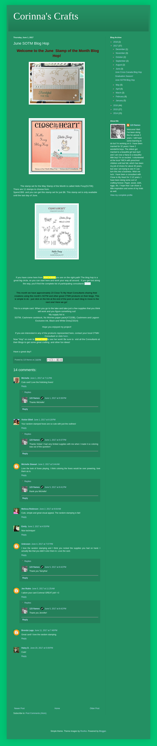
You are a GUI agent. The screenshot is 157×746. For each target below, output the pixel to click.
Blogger (102, 731)
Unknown (25, 544)
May (118, 85)
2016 (115, 105)
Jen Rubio (26, 588)
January (119, 100)
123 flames (34, 398)
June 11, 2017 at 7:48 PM (46, 630)
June (118, 69)
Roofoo (83, 731)
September (121, 61)
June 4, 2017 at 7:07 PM (42, 544)
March (119, 93)
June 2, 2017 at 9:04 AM (50, 509)
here (65, 336)
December (121, 49)
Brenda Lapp (27, 630)
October (119, 57)
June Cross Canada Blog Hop (128, 72)
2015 (115, 109)
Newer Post (19, 708)
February (120, 96)
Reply (24, 386)
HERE (88, 283)
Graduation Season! (124, 76)
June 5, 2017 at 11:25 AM (43, 588)
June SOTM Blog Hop (125, 80)
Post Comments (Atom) (36, 713)
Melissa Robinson (29, 509)
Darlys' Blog (41, 339)
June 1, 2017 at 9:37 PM (55, 440)
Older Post (94, 708)
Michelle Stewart (29, 464)
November (121, 53)
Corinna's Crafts (45, 16)
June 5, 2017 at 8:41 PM (55, 487)
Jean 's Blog (49, 277)
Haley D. (25, 648)
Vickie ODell (27, 420)
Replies (27, 392)
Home (57, 708)
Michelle (25, 378)
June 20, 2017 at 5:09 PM (41, 648)
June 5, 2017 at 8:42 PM (55, 567)
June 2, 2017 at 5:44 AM (48, 464)
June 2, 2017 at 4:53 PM (38, 526)
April (118, 89)
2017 (115, 46)
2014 (115, 113)
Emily (24, 526)
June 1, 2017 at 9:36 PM (55, 398)
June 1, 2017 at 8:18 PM (44, 420)
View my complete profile (121, 195)
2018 (115, 42)
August (119, 65)
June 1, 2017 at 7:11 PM (41, 378)
